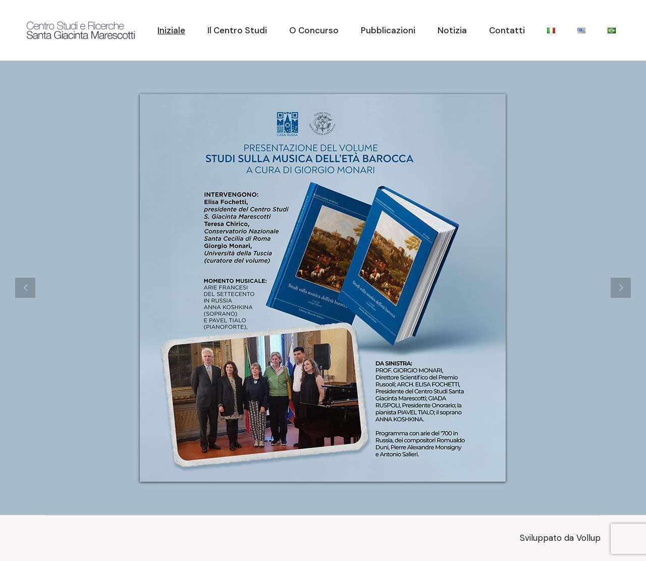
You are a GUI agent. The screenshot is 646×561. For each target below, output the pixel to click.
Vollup (588, 537)
